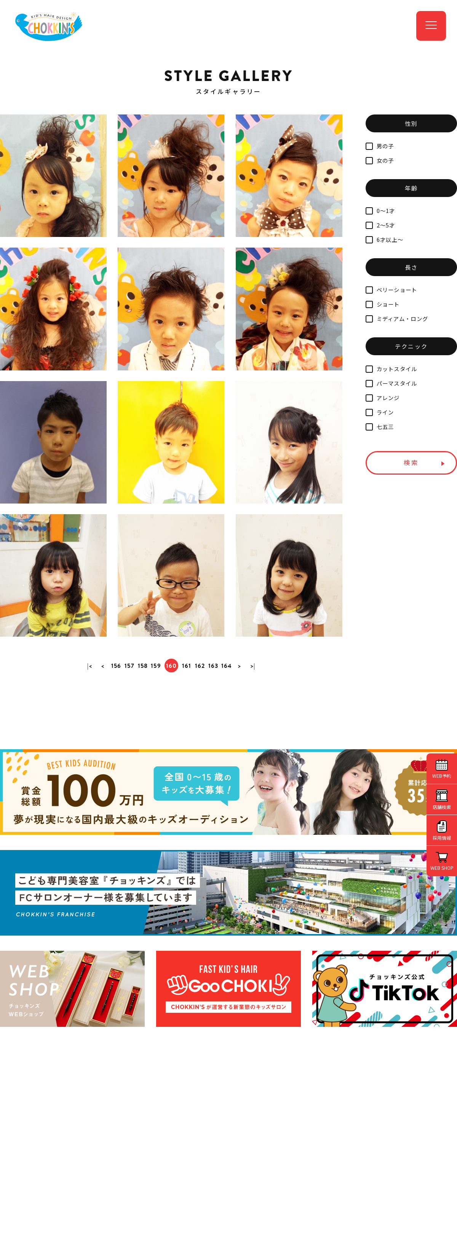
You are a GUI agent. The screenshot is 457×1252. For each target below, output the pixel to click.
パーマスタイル (391, 383)
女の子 (380, 160)
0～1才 (380, 210)
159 (156, 726)
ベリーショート (391, 290)
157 (128, 726)
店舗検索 (442, 807)
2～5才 (380, 225)
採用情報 (442, 837)
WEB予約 (441, 775)
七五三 (380, 427)
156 (115, 726)
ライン (380, 412)
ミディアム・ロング (397, 319)
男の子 (380, 146)
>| (255, 726)
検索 (411, 462)
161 (187, 726)
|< (87, 726)
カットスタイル (391, 369)
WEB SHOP (442, 867)
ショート (383, 304)
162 (201, 726)
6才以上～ (384, 239)
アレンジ (383, 398)
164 (228, 726)
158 (142, 726)
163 (214, 726)
